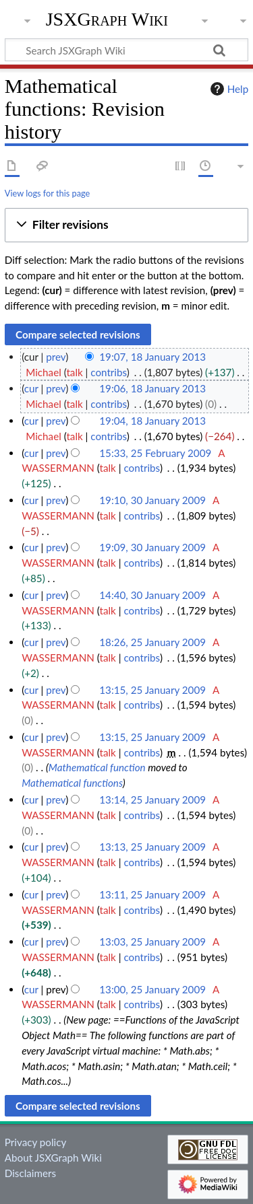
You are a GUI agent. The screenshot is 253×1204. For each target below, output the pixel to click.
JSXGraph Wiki (107, 19)
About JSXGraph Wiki (53, 1158)
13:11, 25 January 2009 (152, 894)
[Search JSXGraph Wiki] (126, 50)
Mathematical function (97, 767)
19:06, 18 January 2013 (152, 388)
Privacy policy (35, 1142)
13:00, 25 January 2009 (152, 989)
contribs (108, 372)
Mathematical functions (72, 783)
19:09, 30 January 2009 (152, 547)
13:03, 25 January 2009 (152, 941)
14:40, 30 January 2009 (152, 595)
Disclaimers (30, 1173)
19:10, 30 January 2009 (152, 500)
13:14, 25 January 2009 (152, 799)
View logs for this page (47, 193)
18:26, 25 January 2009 (152, 642)
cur (31, 388)
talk (74, 372)
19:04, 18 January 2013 (152, 421)
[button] (126, 225)
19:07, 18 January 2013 (152, 357)
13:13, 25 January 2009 (152, 847)
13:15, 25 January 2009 (152, 690)
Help (227, 89)
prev (55, 357)
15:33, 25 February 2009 (155, 453)
